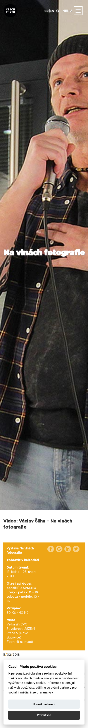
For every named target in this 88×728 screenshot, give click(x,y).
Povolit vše (44, 715)
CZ (46, 11)
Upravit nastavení (44, 704)
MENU (67, 10)
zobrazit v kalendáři (23, 560)
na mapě (26, 641)
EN (52, 11)
